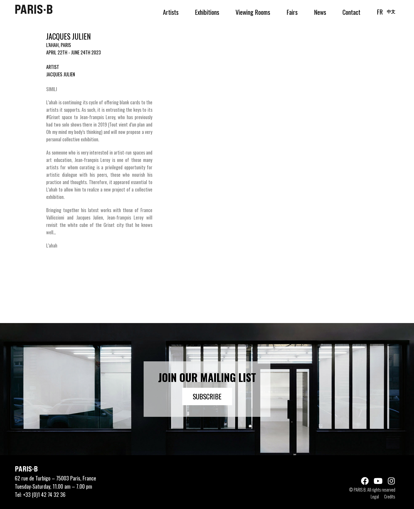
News (320, 12)
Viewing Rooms (253, 12)
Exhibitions (207, 12)
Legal (375, 496)
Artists (170, 12)
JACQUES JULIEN (60, 74)
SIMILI (51, 89)
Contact (351, 12)
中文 (391, 11)
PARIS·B (34, 9)
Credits (389, 496)
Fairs (292, 12)
